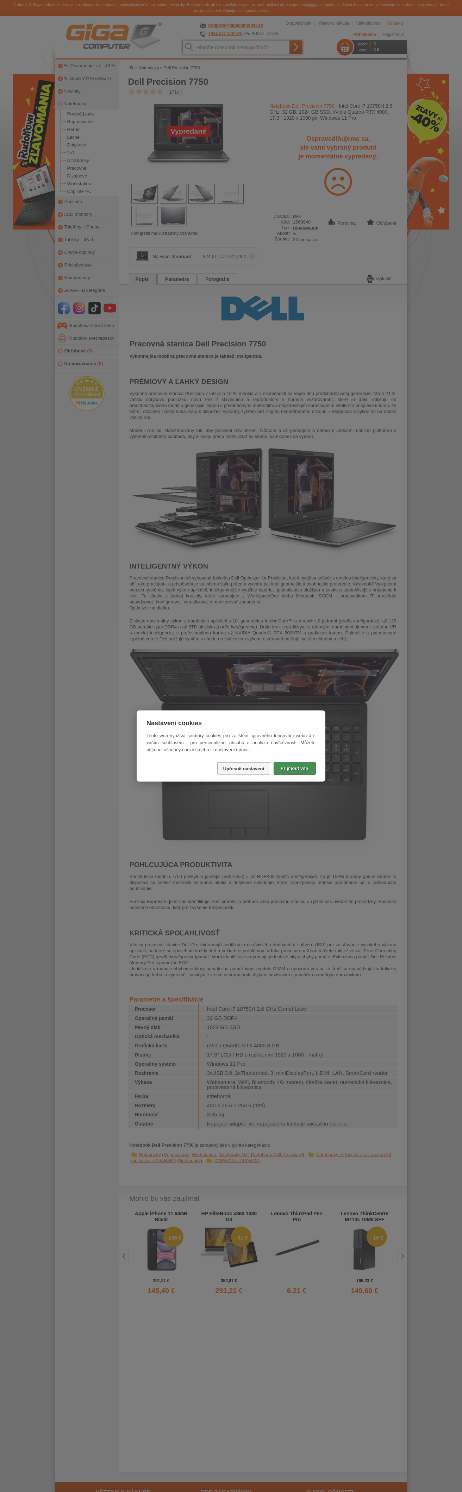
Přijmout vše (294, 768)
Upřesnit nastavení (243, 768)
